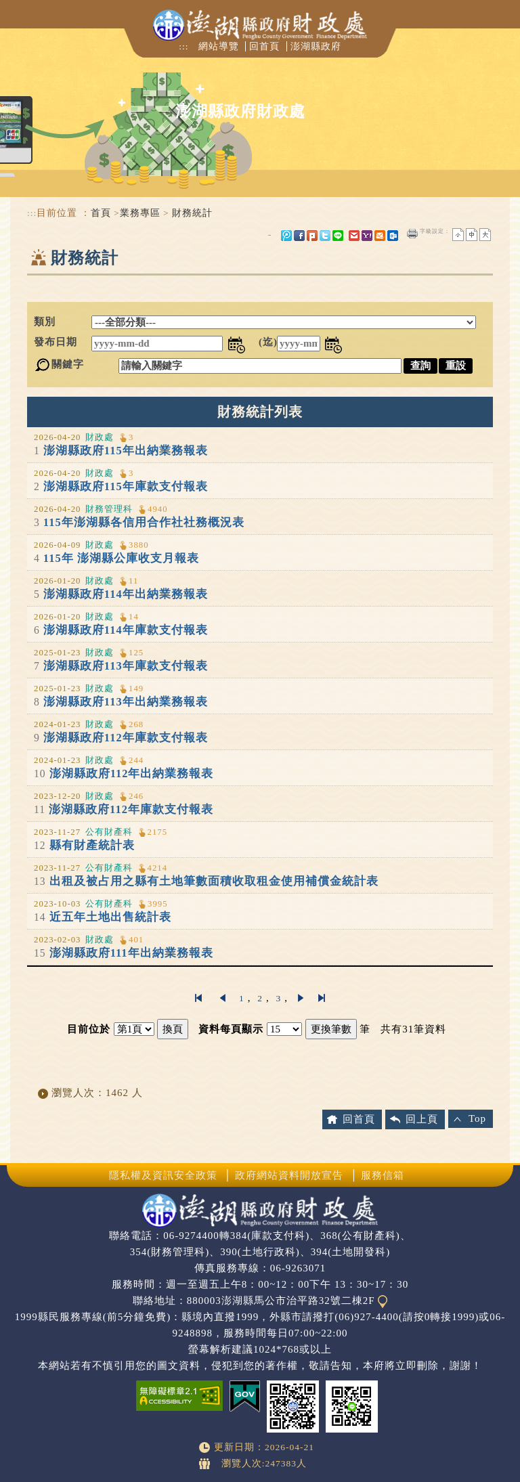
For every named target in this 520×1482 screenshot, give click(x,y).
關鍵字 (67, 364)
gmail (354, 235)
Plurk (312, 235)
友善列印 (412, 233)
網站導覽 (218, 46)
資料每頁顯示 (230, 1029)
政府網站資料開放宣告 (289, 1175)
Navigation (22, 20)
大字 (485, 234)
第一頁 (198, 998)
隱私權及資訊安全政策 (163, 1175)
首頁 (101, 213)
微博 (286, 235)
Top (477, 1118)
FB (299, 235)
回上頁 (422, 1119)
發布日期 (55, 341)
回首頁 (264, 46)
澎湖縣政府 (315, 46)
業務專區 (140, 213)
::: (183, 46)
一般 (471, 234)
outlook (392, 235)
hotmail (379, 235)
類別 (45, 321)
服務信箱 (382, 1175)
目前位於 (88, 1029)
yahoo (367, 235)
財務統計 (192, 213)
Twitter (325, 235)
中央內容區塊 (59, 288)
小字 (458, 234)
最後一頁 (321, 998)
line (337, 235)
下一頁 (301, 998)
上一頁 (222, 998)
